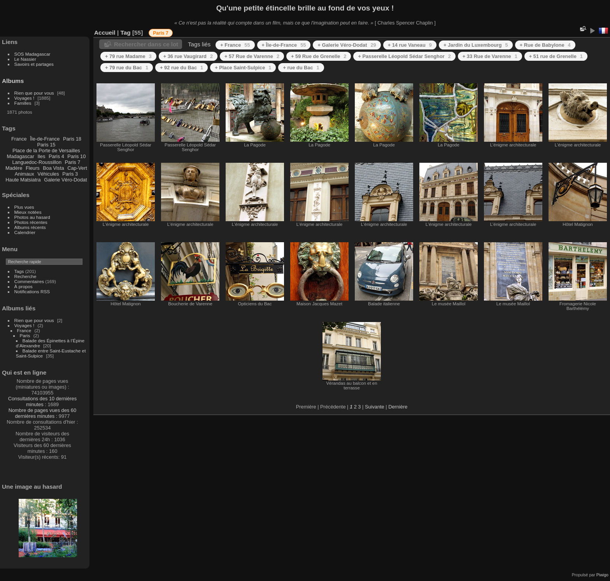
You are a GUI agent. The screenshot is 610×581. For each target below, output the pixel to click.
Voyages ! (24, 97)
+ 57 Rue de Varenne (251, 56)
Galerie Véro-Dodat (65, 180)
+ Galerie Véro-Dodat (346, 45)
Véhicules (48, 174)
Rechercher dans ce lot (146, 44)
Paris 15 (46, 145)
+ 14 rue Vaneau (410, 45)
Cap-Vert (77, 168)
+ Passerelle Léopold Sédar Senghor (404, 56)
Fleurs (33, 168)
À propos (23, 286)
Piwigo (602, 574)
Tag (125, 32)
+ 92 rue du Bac (181, 67)
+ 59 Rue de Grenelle (318, 56)
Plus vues (24, 207)
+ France (235, 45)
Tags (19, 271)
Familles (23, 103)
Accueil (105, 32)
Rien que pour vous (34, 92)
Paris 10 (76, 156)
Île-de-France (45, 139)
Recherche (25, 276)
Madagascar (20, 156)
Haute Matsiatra (22, 180)
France (19, 139)
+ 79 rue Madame (128, 56)
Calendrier (24, 232)
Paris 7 (73, 162)
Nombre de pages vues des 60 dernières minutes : (42, 413)
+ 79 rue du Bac (126, 67)
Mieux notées (28, 212)
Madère (13, 168)
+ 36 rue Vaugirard (188, 56)
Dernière (397, 407)
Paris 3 (70, 174)
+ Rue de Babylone (545, 45)
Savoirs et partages (34, 64)
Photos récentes (30, 222)
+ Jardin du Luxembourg (475, 45)
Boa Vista (53, 168)
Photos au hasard (32, 217)
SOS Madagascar (32, 53)
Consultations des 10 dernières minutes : (42, 401)
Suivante (374, 407)
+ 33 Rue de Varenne (490, 56)
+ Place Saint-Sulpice (243, 67)
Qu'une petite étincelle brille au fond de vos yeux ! (305, 8)
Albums (13, 80)
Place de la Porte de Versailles (46, 150)
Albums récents (30, 227)
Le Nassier (25, 59)
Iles (41, 156)
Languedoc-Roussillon (36, 162)
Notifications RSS (32, 291)
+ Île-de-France (284, 45)
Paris (25, 335)
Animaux (24, 174)
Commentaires (29, 281)
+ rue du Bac (301, 67)
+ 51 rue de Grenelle (556, 56)
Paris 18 (72, 139)
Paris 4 (56, 156)
